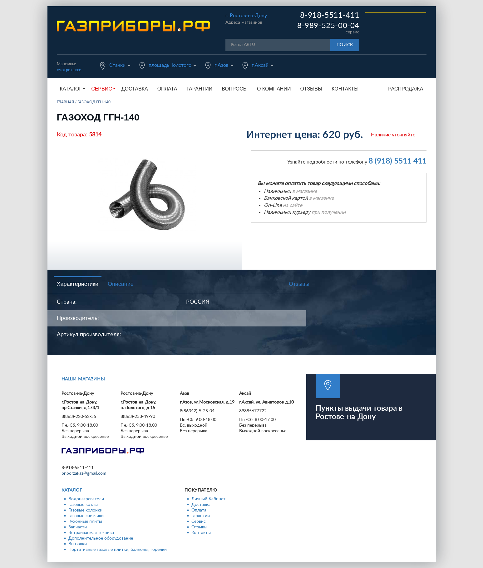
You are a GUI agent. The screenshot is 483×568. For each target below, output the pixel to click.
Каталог (72, 490)
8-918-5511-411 (329, 15)
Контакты (345, 88)
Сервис (198, 521)
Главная (65, 102)
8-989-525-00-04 (328, 26)
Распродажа (405, 88)
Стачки (117, 65)
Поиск (345, 45)
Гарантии (199, 88)
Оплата (167, 88)
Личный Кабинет (208, 499)
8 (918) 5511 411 (397, 161)
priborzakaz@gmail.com (84, 473)
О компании (274, 88)
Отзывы (311, 88)
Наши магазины (83, 379)
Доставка (134, 88)
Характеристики (77, 284)
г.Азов (221, 65)
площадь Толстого (170, 65)
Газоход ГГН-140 (94, 102)
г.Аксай (260, 65)
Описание (121, 284)
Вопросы (235, 88)
